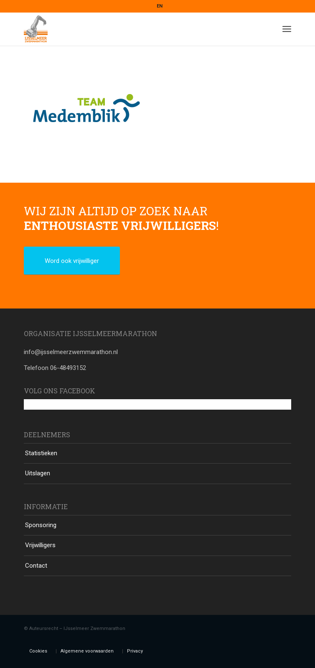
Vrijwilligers (40, 545)
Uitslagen (37, 473)
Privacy (135, 651)
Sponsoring (40, 525)
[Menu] (286, 29)
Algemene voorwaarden (87, 651)
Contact (36, 565)
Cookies (38, 651)
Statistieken (41, 453)
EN (160, 6)
